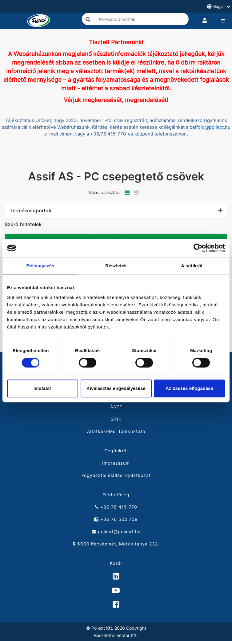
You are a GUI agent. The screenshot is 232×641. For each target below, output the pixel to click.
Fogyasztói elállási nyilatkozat (116, 475)
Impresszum (116, 463)
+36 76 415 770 (116, 506)
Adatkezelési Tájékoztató (116, 431)
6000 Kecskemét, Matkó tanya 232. (116, 543)
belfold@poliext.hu (210, 127)
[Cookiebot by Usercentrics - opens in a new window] (198, 248)
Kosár (116, 563)
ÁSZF (116, 406)
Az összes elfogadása (189, 388)
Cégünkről (116, 450)
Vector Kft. (127, 635)
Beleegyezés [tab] (40, 265)
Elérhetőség (116, 494)
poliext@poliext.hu (116, 531)
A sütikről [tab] (191, 265)
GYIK (116, 419)
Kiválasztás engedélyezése (116, 388)
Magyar (218, 6)
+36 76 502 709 (116, 519)
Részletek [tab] (116, 265)
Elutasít (42, 388)
